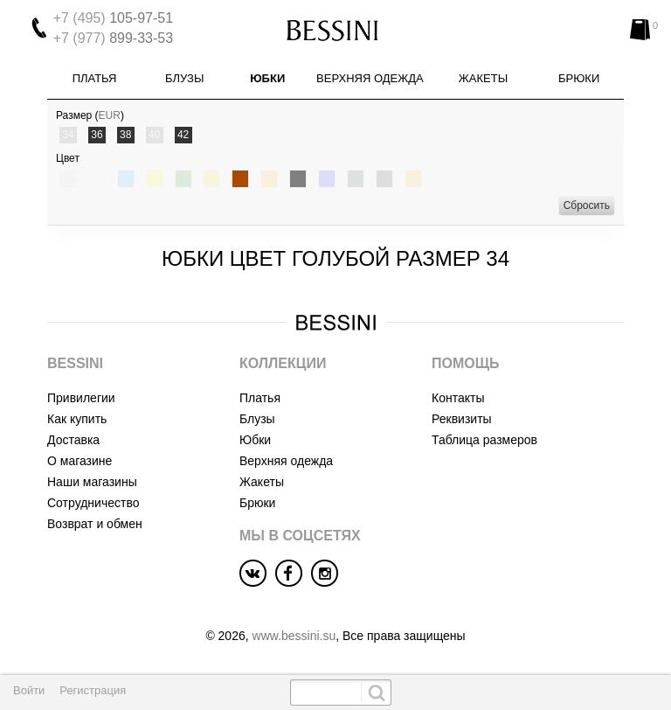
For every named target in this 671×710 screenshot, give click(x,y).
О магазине (79, 461)
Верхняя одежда (370, 78)
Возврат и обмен (94, 524)
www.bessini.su (294, 636)
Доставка (73, 440)
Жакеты (483, 78)
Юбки (267, 78)
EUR (110, 115)
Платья (95, 78)
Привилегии (81, 398)
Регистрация (92, 690)
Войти (29, 690)
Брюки (578, 78)
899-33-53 (113, 38)
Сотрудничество (93, 503)
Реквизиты (462, 419)
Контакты (458, 398)
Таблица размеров (484, 440)
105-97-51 (113, 17)
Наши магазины (92, 482)
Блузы (184, 78)
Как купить (77, 419)
